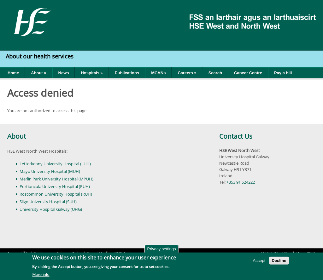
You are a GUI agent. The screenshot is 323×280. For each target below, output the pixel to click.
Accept (259, 261)
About (16, 136)
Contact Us (235, 136)
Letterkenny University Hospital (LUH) (55, 164)
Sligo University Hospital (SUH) (48, 201)
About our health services (40, 56)
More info (40, 275)
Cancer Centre (248, 72)
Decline (279, 261)
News (63, 72)
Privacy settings (161, 249)
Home (13, 72)
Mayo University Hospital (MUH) (50, 171)
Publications (127, 72)
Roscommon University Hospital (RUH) (56, 194)
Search (215, 72)
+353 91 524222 (240, 182)
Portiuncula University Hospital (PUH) (55, 186)
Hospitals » (92, 72)
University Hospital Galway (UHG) (51, 209)
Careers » (187, 72)
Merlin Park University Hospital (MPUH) (56, 179)
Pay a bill (283, 72)
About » (38, 72)
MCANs (158, 72)
